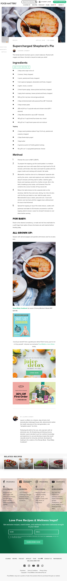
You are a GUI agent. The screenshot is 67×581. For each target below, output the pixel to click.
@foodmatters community (27, 482)
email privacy (49, 536)
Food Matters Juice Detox (46, 344)
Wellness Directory (33, 561)
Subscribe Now (33, 542)
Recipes (34, 5)
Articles (28, 558)
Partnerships (57, 558)
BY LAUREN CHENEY (27, 417)
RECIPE (15, 40)
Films (47, 5)
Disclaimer (22, 570)
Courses (26, 5)
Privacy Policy (43, 570)
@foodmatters (10, 481)
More (60, 5)
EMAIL (38, 532)
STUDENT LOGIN (44, 2)
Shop (53, 5)
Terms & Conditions (33, 570)
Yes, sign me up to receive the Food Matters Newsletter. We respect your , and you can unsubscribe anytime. (34, 537)
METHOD (4, 52)
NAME (12, 532)
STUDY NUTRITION (59, 2)
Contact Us (48, 558)
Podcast (41, 5)
